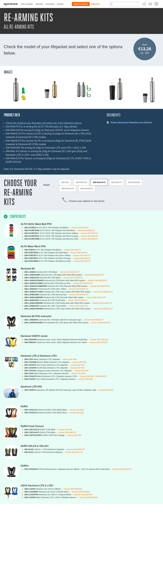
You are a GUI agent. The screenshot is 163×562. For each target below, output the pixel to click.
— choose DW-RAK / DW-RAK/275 (92, 376)
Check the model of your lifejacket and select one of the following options (43, 123)
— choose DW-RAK (68, 359)
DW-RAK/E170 (67, 188)
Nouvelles (50, 4)
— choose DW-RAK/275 (66, 432)
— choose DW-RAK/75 (78, 227)
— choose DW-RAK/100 (98, 339)
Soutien (60, 4)
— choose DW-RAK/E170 (68, 272)
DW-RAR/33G (134, 182)
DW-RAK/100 (81, 182)
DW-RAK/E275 (86, 188)
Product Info (12, 115)
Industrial (95, 4)
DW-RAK (65, 182)
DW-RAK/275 (99, 182)
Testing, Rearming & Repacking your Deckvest (131, 122)
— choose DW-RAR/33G (71, 489)
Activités (39, 4)
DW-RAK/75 (116, 182)
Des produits (27, 4)
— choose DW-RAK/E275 (72, 278)
